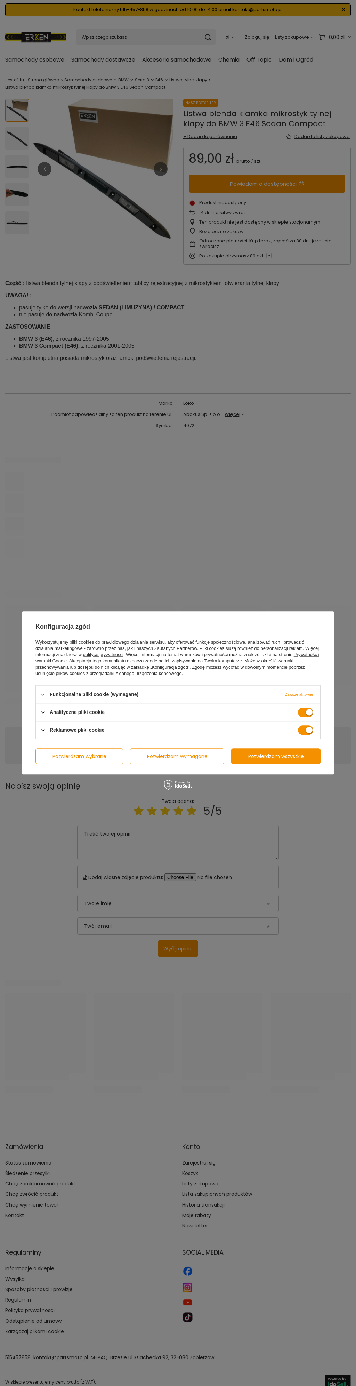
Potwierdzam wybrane (79, 756)
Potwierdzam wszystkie (276, 756)
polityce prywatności (103, 654)
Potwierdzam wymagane (177, 756)
